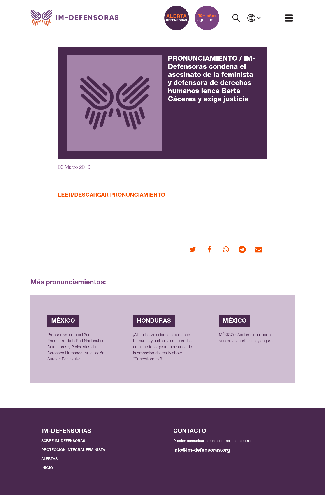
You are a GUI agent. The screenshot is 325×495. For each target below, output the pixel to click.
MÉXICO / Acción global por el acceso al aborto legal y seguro (246, 338)
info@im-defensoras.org (201, 450)
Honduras (154, 321)
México (63, 321)
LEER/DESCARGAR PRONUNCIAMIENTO (111, 195)
